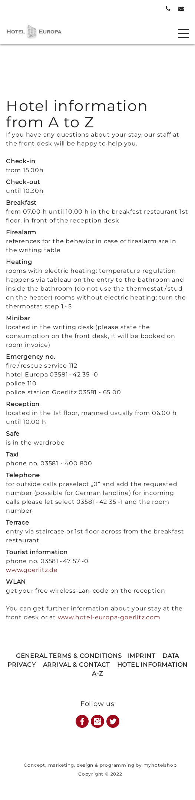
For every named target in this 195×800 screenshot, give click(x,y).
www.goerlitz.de (32, 569)
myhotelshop (160, 765)
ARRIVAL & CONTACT (76, 664)
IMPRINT (141, 655)
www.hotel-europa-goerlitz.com (109, 617)
